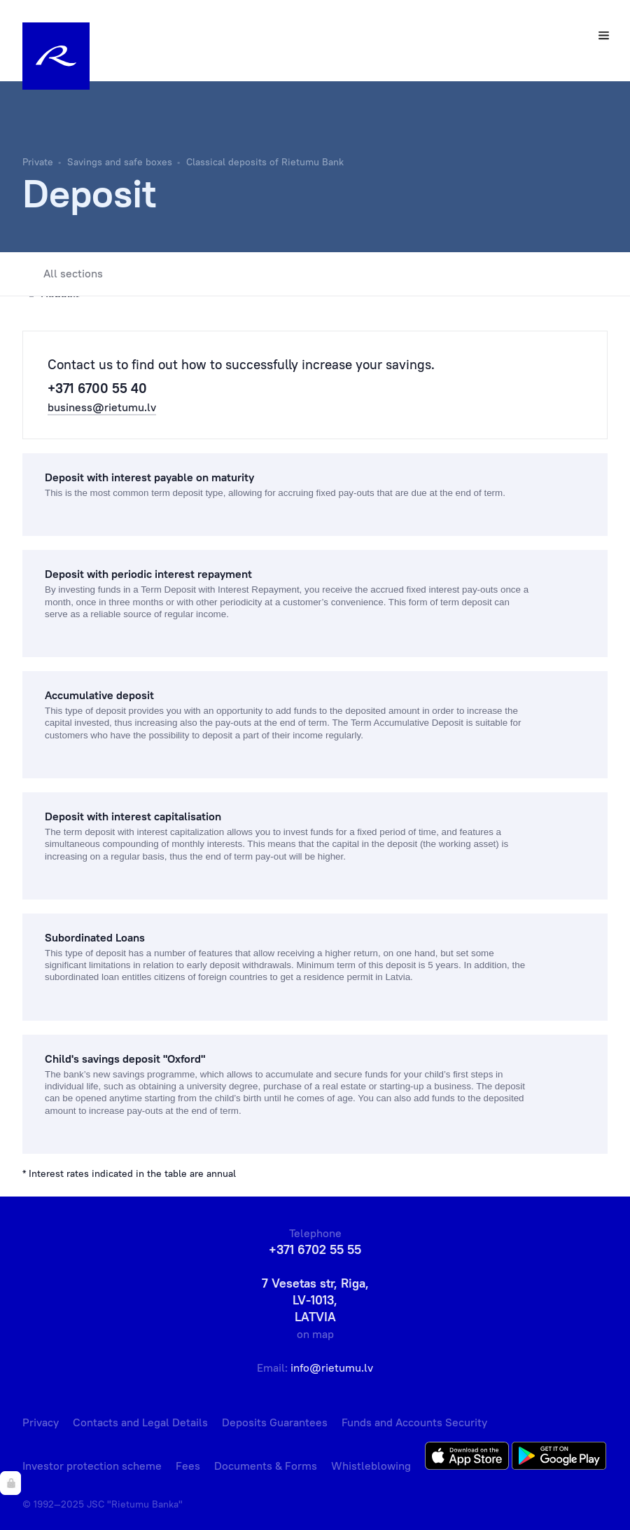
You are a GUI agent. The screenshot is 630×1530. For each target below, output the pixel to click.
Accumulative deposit (99, 695)
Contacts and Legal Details (140, 1422)
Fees (188, 1466)
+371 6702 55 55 (315, 1249)
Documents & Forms (265, 1466)
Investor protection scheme (92, 1466)
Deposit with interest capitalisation (133, 816)
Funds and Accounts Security (414, 1422)
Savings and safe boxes (119, 162)
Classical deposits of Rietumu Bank (265, 162)
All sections (62, 274)
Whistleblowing (371, 1466)
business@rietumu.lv (102, 407)
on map (315, 1334)
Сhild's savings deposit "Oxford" (125, 1059)
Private (37, 162)
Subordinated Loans (95, 937)
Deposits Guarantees (275, 1422)
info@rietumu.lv (331, 1367)
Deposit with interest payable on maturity (149, 477)
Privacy (40, 1422)
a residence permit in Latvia (353, 977)
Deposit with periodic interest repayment (148, 574)
